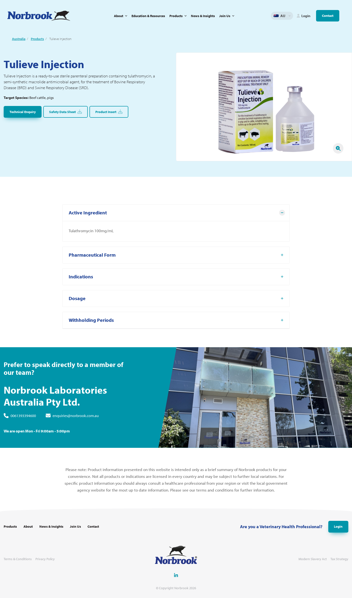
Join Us (224, 16)
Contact (327, 15)
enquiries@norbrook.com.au (76, 417)
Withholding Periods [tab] (91, 322)
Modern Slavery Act (312, 559)
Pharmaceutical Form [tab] (92, 257)
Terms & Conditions (18, 559)
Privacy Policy (45, 559)
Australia (18, 39)
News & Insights (203, 16)
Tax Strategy (339, 559)
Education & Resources (148, 16)
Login (338, 526)
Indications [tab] (81, 279)
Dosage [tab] (77, 301)
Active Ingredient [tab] (88, 215)
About (118, 16)
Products (176, 16)
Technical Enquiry (23, 112)
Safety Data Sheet (65, 111)
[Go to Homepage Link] (38, 16)
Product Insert (108, 111)
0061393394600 (23, 417)
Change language (289, 16)
